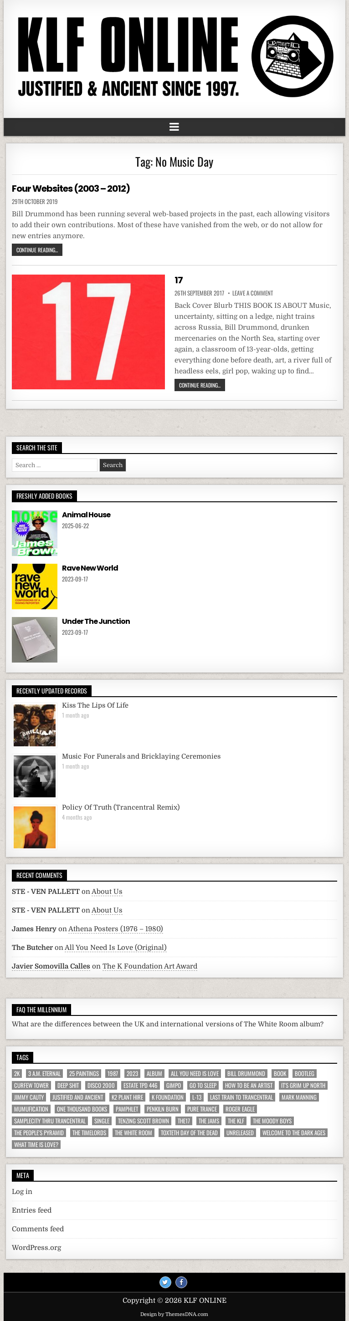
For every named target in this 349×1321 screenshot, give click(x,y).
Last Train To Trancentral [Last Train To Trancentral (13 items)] (241, 1097)
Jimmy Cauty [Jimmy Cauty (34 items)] (29, 1097)
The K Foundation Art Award (150, 966)
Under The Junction (96, 621)
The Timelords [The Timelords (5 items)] (89, 1132)
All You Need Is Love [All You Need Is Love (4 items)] (195, 1073)
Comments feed (38, 1229)
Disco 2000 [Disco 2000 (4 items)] (101, 1085)
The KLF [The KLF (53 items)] (236, 1121)
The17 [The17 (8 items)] (184, 1121)
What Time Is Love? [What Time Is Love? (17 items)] (36, 1144)
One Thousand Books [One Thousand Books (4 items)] (82, 1109)
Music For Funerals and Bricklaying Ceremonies (141, 756)
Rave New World (90, 568)
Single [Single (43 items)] (101, 1121)
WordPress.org (36, 1248)
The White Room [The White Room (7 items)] (133, 1132)
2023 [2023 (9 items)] (132, 1073)
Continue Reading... (37, 250)
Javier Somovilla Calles (51, 966)
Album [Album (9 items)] (154, 1073)
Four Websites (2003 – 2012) (71, 188)
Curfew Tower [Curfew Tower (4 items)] (31, 1085)
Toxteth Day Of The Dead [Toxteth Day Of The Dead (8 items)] (189, 1132)
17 (178, 280)
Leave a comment (252, 293)
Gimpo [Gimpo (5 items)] (173, 1085)
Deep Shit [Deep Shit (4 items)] (68, 1085)
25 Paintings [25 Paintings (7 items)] (84, 1073)
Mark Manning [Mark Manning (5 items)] (299, 1097)
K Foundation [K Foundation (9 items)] (168, 1097)
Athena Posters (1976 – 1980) (115, 929)
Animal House (86, 515)
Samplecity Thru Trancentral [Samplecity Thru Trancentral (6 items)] (50, 1121)
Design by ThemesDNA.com (174, 1314)
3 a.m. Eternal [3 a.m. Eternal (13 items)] (44, 1073)
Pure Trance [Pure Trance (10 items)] (202, 1109)
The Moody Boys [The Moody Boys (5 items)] (272, 1121)
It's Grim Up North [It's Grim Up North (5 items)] (303, 1085)
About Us (107, 891)
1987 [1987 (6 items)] (113, 1073)
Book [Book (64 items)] (280, 1073)
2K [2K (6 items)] (17, 1073)
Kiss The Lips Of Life (95, 705)
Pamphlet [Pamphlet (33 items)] (127, 1109)
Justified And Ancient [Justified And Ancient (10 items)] (77, 1097)
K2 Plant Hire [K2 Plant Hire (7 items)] (127, 1097)
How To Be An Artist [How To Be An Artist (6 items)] (248, 1085)
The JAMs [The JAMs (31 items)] (209, 1121)
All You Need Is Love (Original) (116, 948)
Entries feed (31, 1210)
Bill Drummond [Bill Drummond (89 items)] (246, 1073)
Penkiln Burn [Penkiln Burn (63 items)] (163, 1109)
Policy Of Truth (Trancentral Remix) (121, 807)
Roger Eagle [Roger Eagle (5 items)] (240, 1109)
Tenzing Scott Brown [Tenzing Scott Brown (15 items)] (143, 1121)
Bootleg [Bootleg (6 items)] (304, 1073)
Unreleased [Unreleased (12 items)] (240, 1132)
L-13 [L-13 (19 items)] (196, 1097)
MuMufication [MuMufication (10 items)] (31, 1109)
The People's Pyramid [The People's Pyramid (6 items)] (39, 1132)
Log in (22, 1192)
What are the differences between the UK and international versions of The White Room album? (167, 1024)
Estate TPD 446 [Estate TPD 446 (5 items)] (140, 1085)
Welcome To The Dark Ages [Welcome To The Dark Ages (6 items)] (293, 1132)
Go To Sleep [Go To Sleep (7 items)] (203, 1085)
